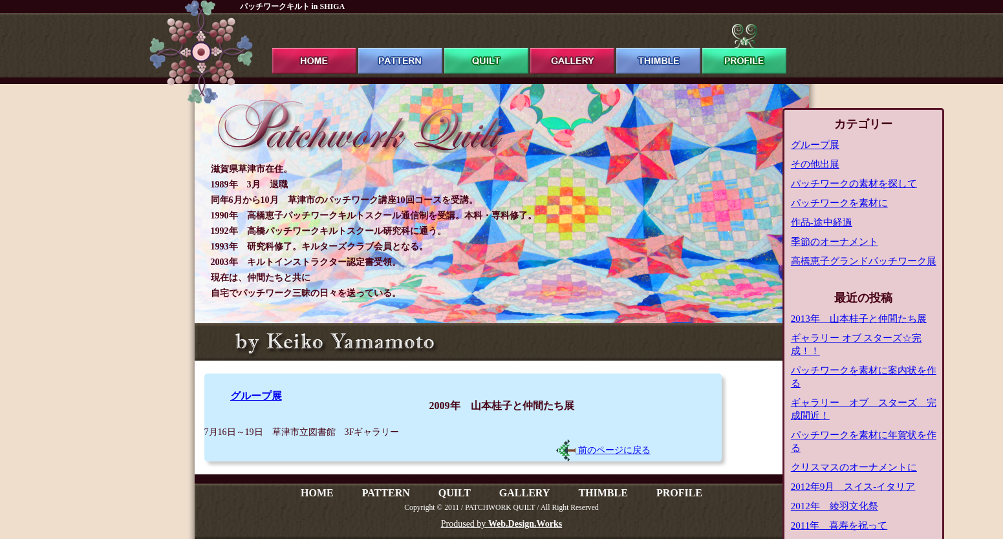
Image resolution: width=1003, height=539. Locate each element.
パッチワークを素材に (839, 203)
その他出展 (815, 164)
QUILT (454, 492)
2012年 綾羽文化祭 (834, 506)
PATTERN (386, 492)
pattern (400, 49)
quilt (486, 49)
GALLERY (524, 492)
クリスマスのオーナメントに (854, 467)
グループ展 (256, 395)
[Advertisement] (403, 448)
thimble (658, 49)
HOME (317, 492)
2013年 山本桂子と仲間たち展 (859, 318)
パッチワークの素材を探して (854, 183)
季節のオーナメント (834, 242)
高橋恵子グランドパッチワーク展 (863, 261)
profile (744, 49)
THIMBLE (602, 492)
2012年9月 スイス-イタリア (853, 486)
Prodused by (501, 524)
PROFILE (679, 492)
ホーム (314, 49)
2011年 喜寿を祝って (839, 525)
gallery (572, 49)
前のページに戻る (603, 450)
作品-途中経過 (821, 222)
